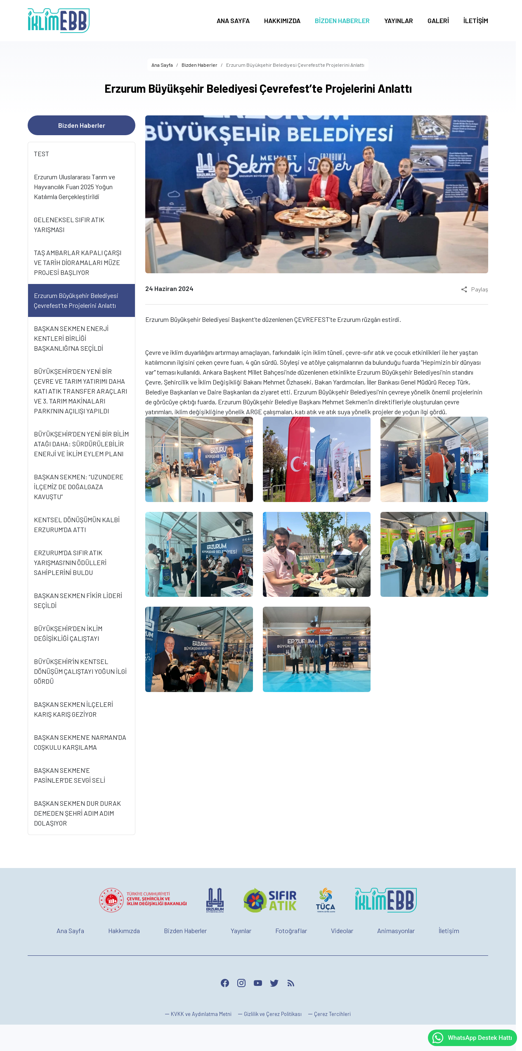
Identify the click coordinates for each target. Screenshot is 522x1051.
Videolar (342, 930)
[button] (329, 1014)
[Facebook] (225, 983)
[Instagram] (241, 983)
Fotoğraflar (291, 930)
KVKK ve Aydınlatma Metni (201, 1014)
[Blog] (291, 983)
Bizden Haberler (185, 930)
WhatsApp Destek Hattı (471, 1037)
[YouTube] (258, 983)
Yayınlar (241, 930)
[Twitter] (274, 983)
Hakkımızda (124, 930)
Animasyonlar (396, 930)
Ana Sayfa (70, 930)
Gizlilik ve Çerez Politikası (273, 1014)
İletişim (449, 930)
